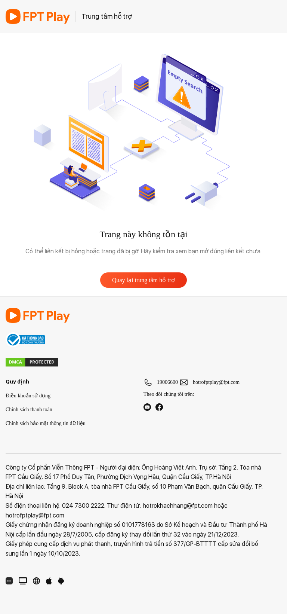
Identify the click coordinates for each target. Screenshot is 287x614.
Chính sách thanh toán (29, 409)
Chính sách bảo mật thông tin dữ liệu (46, 423)
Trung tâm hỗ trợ (106, 16)
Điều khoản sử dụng (28, 395)
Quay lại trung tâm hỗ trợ (143, 280)
